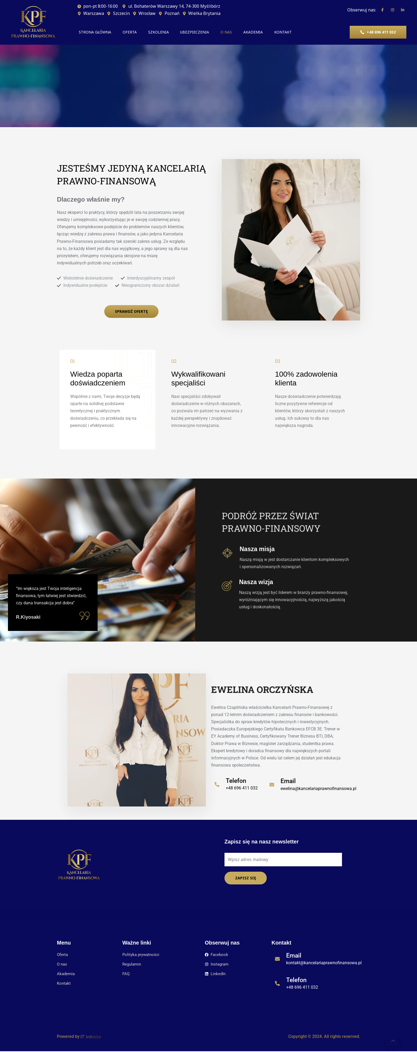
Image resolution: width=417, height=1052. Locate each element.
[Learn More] (238, 788)
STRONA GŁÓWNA (93, 32)
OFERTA (133, 32)
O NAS (243, 32)
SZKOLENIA (166, 32)
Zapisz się (245, 878)
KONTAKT (309, 32)
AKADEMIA (274, 32)
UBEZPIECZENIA (207, 32)
